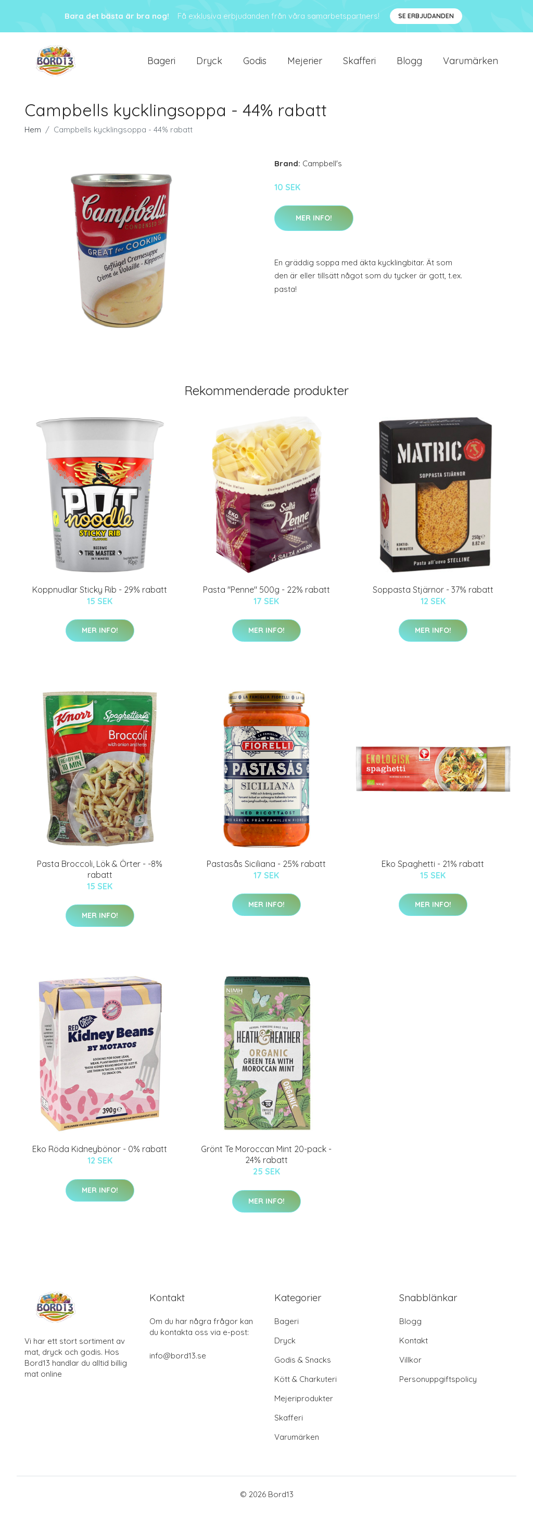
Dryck (209, 63)
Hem (32, 135)
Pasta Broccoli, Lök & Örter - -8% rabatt (99, 874)
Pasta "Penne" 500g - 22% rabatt (266, 595)
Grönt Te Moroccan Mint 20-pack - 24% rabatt (266, 1160)
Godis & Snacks (302, 1365)
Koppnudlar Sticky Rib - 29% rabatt (99, 595)
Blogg (409, 63)
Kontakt (413, 1346)
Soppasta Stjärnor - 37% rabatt (433, 595)
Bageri (161, 63)
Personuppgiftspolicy (438, 1385)
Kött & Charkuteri (305, 1385)
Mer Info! (314, 223)
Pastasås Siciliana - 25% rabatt (266, 869)
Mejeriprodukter (303, 1404)
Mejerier (304, 63)
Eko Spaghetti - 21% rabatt (433, 869)
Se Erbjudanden (426, 16)
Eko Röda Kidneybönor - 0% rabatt (99, 1154)
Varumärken (470, 63)
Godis (254, 63)
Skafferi (359, 63)
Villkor (410, 1365)
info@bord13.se (177, 1361)
